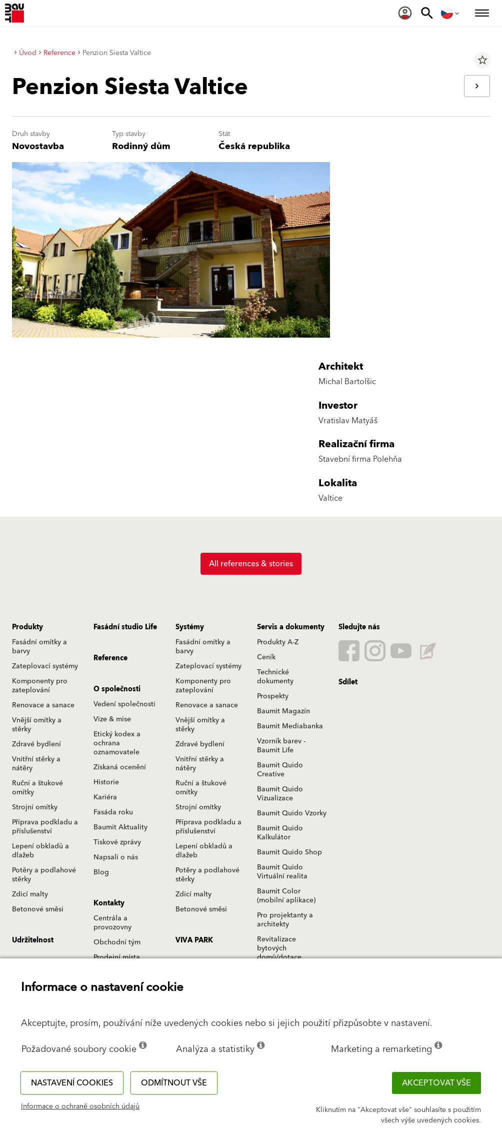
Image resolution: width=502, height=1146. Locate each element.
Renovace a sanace (43, 705)
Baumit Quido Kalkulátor (280, 832)
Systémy (190, 627)
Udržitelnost (33, 940)
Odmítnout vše (174, 1083)
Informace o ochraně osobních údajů (80, 1106)
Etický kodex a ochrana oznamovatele (117, 743)
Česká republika (254, 146)
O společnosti (117, 689)
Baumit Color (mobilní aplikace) (286, 895)
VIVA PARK (194, 940)
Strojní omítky (35, 807)
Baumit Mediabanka (290, 726)
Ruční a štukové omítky (37, 787)
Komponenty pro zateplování (40, 685)
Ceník (266, 657)
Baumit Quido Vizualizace (280, 793)
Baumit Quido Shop (289, 852)
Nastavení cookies (72, 1083)
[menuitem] (405, 13)
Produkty (27, 627)
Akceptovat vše (436, 1083)
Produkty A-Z (277, 642)
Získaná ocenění (120, 767)
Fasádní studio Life (125, 627)
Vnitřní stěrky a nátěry (36, 763)
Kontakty (109, 903)
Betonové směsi (38, 909)
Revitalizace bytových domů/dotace (279, 948)
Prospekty (272, 696)
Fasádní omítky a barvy (39, 646)
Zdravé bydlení (36, 744)
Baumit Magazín (283, 711)
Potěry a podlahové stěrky (44, 874)
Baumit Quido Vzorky (291, 813)
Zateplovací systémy (45, 666)
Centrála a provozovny (113, 922)
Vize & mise (112, 719)
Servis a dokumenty (290, 627)
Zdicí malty (30, 894)
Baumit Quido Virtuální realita (282, 871)
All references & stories (251, 564)
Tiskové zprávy (117, 842)
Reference (111, 658)
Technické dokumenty (275, 676)
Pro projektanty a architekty (285, 919)
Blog (101, 872)
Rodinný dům (141, 146)
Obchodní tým (117, 942)
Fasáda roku (113, 812)
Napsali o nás (116, 857)
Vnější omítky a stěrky (37, 724)
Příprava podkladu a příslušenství (45, 826)
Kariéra (105, 797)
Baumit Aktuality (121, 827)
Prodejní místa (117, 957)
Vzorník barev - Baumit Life (281, 745)
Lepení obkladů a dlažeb (40, 850)
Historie (106, 782)
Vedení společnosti (125, 704)
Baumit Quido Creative (280, 769)
